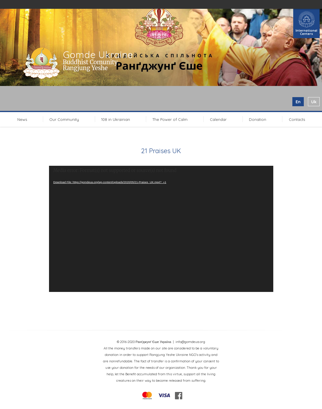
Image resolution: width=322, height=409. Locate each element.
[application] (161, 229)
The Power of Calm (170, 119)
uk (313, 101)
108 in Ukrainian (115, 119)
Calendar (218, 119)
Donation (257, 119)
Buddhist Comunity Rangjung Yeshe (90, 65)
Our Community (64, 119)
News (22, 119)
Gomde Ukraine (98, 54)
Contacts (297, 119)
